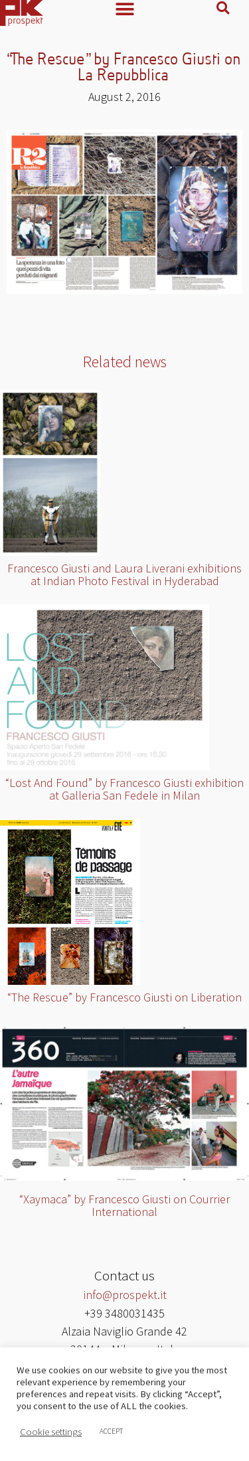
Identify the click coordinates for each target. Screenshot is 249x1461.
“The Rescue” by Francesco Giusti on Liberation (124, 997)
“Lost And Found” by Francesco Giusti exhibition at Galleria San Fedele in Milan (124, 789)
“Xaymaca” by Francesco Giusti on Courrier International (124, 1205)
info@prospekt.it (125, 1294)
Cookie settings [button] (51, 1432)
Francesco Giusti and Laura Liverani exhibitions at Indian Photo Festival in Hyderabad (124, 574)
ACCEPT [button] (111, 1431)
